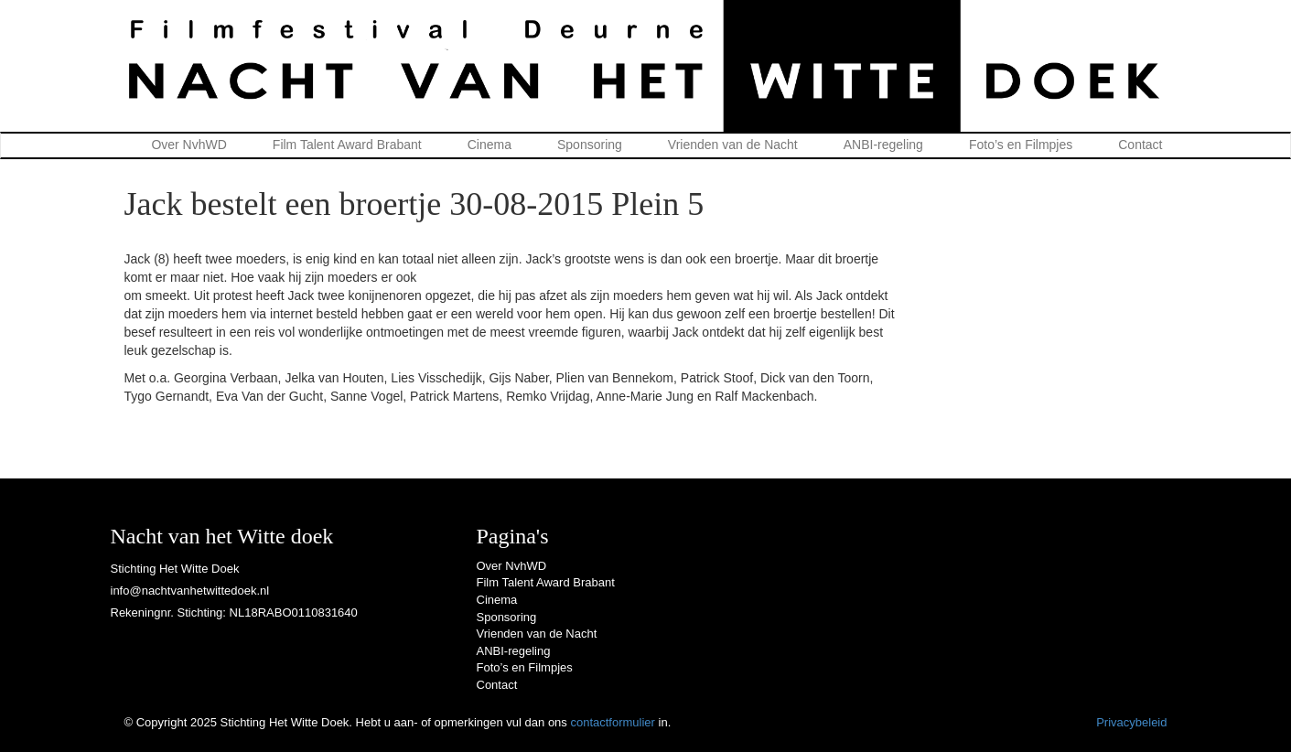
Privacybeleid (1131, 722)
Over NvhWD (188, 144)
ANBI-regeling (883, 144)
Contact (1140, 144)
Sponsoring (589, 144)
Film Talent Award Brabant (347, 144)
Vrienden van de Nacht (733, 144)
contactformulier (612, 722)
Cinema (489, 144)
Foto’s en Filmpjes (1020, 144)
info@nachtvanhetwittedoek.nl (190, 590)
